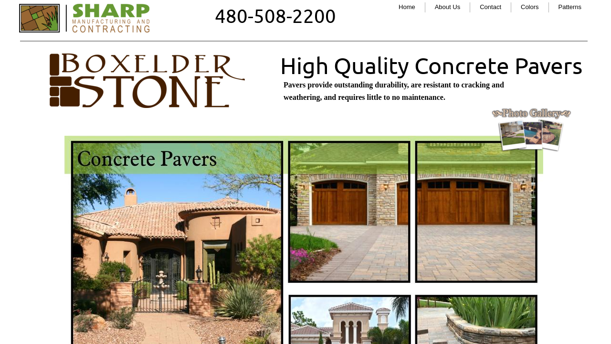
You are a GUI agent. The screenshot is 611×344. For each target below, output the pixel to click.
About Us (447, 7)
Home (407, 7)
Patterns (569, 7)
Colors (530, 7)
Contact (490, 7)
